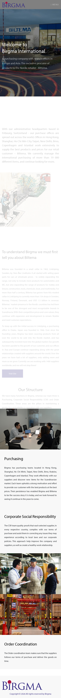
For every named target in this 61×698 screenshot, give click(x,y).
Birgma (48, 693)
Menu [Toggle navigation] (55, 4)
